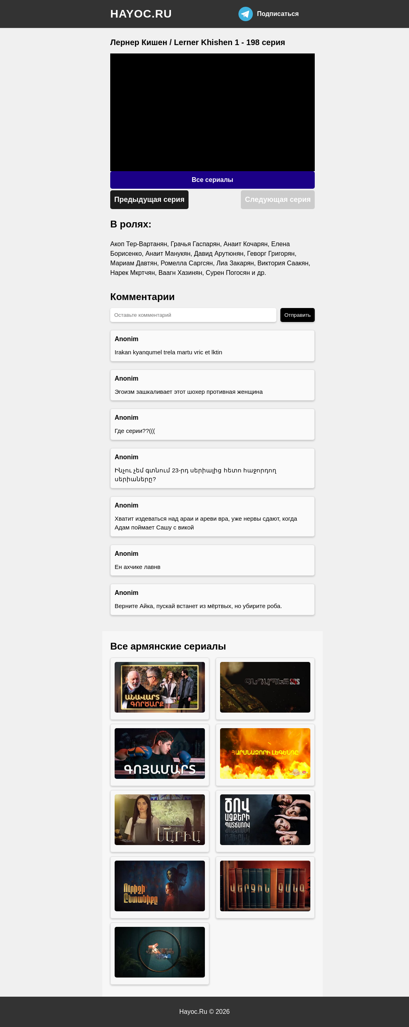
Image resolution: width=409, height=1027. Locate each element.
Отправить (297, 315)
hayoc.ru (141, 14)
